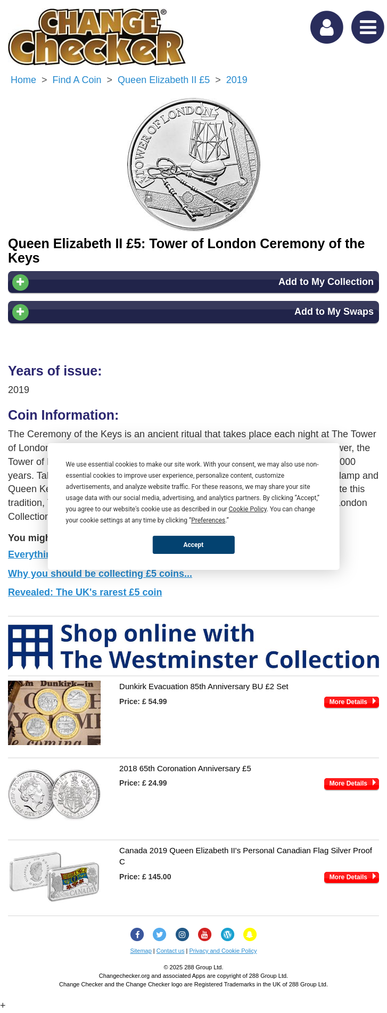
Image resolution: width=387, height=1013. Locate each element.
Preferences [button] (208, 520)
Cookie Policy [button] (248, 509)
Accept (194, 544)
